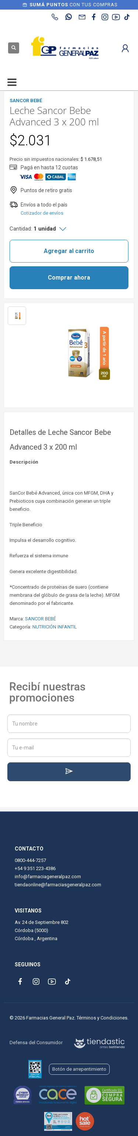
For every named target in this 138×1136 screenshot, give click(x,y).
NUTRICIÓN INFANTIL (54, 627)
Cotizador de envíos (42, 213)
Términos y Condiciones (102, 1018)
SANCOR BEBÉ (40, 618)
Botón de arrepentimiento (79, 1069)
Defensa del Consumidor (36, 1042)
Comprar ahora (69, 277)
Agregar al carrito (69, 250)
